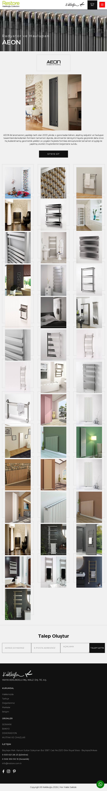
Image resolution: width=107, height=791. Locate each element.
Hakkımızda (8, 694)
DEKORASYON (9, 733)
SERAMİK (7, 724)
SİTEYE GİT (53, 154)
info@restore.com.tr (12, 763)
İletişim (5, 711)
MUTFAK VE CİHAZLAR (13, 737)
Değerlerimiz (8, 703)
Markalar (6, 707)
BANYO (6, 729)
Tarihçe (5, 698)
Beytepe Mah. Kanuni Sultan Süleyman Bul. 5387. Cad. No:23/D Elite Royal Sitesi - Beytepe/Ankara (49, 750)
